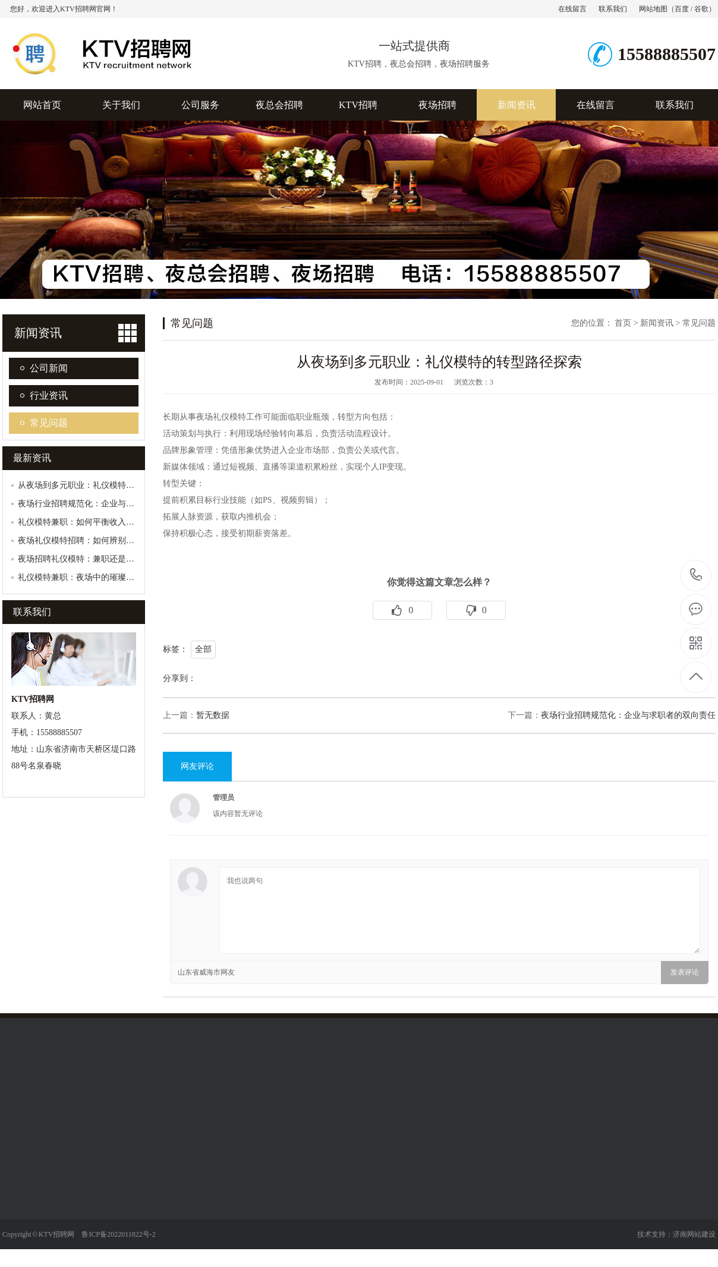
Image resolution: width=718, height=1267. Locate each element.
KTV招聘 (358, 105)
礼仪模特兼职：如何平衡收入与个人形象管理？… (109, 522)
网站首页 (42, 105)
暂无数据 (212, 715)
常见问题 (49, 423)
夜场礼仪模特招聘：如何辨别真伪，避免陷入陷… (109, 540)
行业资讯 (49, 395)
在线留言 (572, 9)
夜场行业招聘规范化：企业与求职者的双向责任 (628, 715)
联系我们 (613, 9)
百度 (682, 9)
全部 (203, 649)
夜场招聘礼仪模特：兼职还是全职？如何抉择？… (109, 558)
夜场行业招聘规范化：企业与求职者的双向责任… (109, 503)
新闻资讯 (516, 105)
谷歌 (701, 9)
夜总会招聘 (279, 105)
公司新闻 (49, 368)
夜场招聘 (437, 105)
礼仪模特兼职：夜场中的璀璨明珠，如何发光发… (109, 577)
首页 (623, 323)
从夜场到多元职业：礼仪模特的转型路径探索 (101, 485)
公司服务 (200, 105)
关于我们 (121, 105)
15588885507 (696, 575)
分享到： (179, 678)
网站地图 (653, 9)
